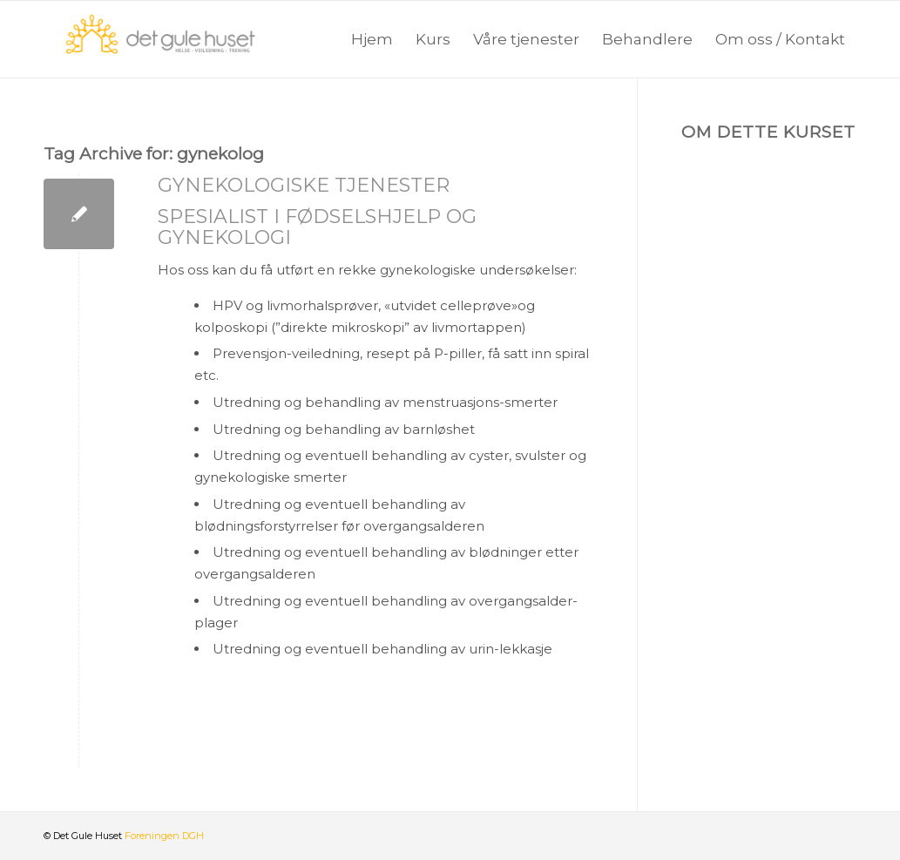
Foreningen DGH (164, 836)
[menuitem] (372, 39)
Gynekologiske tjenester (304, 185)
